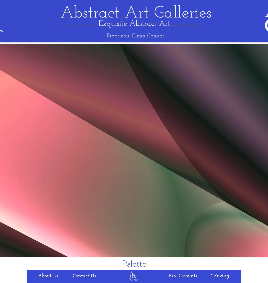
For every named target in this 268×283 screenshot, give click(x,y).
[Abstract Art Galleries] (136, 13)
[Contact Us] (84, 276)
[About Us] (48, 276)
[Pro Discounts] (183, 276)
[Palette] (134, 264)
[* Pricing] (220, 276)
